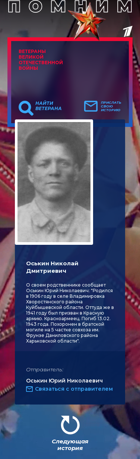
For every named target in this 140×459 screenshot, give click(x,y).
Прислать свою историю (111, 106)
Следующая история (70, 445)
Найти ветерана (48, 106)
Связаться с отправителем (74, 388)
